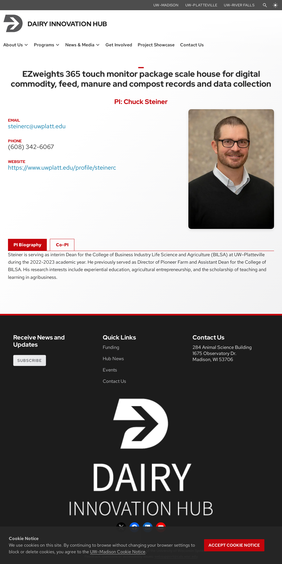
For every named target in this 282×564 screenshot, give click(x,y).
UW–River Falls (239, 5)
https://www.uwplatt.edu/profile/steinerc (62, 167)
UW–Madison (166, 5)
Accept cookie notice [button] (234, 545)
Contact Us (114, 381)
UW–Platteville (201, 5)
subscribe (29, 360)
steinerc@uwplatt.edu (37, 126)
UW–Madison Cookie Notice (117, 552)
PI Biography (27, 245)
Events (110, 370)
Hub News (113, 358)
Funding (111, 347)
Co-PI (62, 245)
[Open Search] (265, 5)
